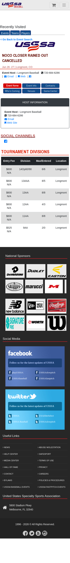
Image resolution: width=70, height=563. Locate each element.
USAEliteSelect (46, 415)
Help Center (10, 454)
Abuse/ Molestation (49, 447)
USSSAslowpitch (47, 372)
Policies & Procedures (51, 480)
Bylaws (7, 480)
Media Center (11, 460)
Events (5, 33)
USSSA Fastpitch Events (51, 487)
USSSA (15, 415)
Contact (8, 474)
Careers (43, 474)
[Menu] (64, 5)
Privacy (43, 467)
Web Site (10, 122)
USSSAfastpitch (46, 378)
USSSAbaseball (19, 378)
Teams (15, 33)
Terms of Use (46, 460)
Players (25, 33)
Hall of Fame (10, 467)
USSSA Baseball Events (16, 487)
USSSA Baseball (20, 421)
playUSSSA (17, 372)
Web (21, 76)
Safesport (44, 454)
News (6, 447)
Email (9, 76)
